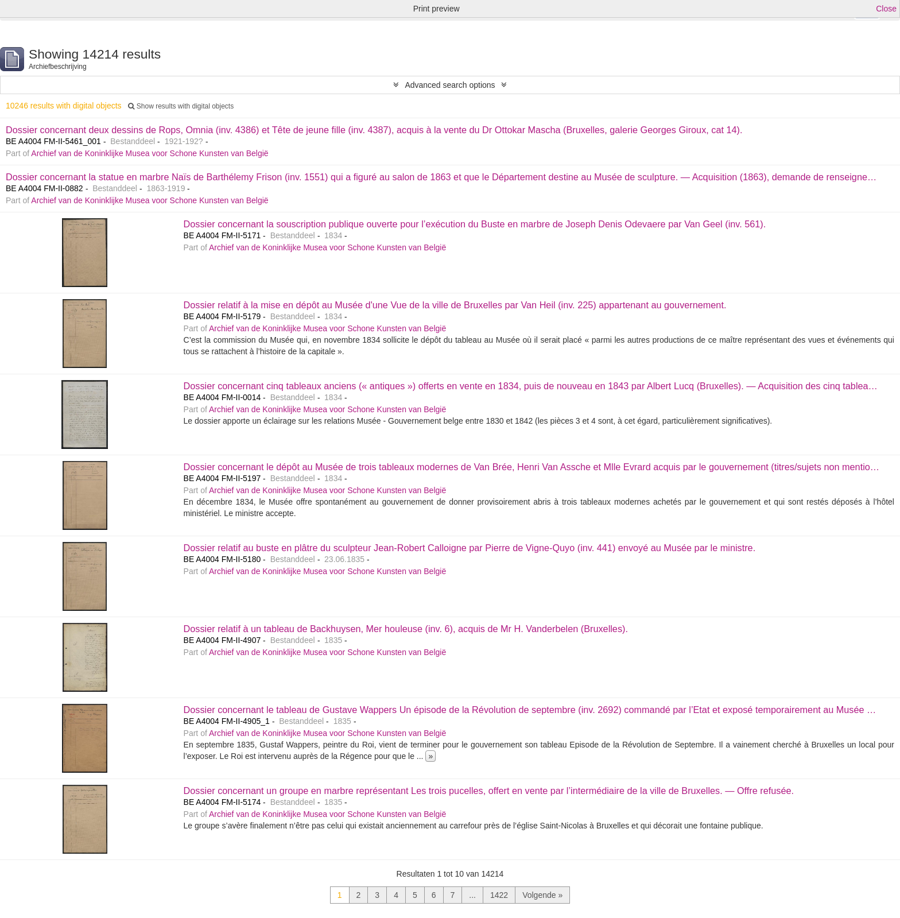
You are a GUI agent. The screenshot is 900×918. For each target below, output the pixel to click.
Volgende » (542, 895)
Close (886, 8)
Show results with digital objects (181, 106)
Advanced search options (450, 85)
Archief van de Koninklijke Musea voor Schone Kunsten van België (149, 153)
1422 (499, 895)
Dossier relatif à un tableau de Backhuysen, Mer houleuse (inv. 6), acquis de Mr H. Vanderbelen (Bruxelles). (406, 628)
